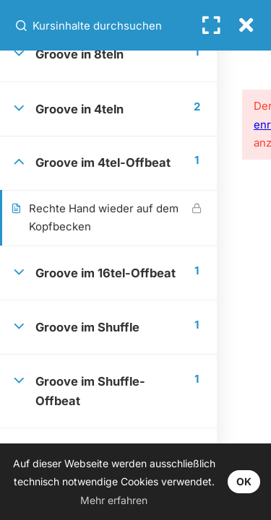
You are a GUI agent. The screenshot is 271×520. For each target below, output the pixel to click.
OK (243, 481)
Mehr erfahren (113, 500)
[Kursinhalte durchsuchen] (22, 25)
